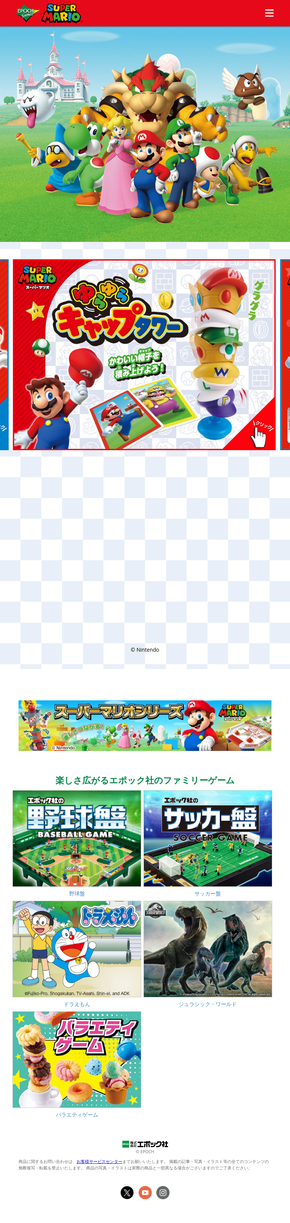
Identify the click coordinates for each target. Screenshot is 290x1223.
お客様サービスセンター (99, 1161)
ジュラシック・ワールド (208, 1004)
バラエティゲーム (77, 1114)
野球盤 (77, 893)
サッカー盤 (207, 893)
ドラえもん (77, 1004)
